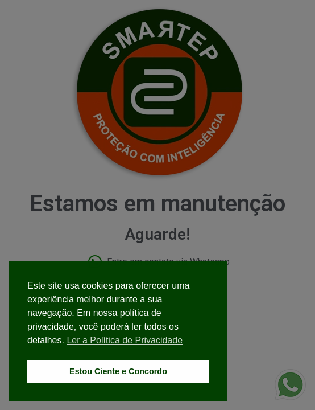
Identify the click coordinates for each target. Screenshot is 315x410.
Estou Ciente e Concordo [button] (118, 371)
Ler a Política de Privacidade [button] (125, 340)
